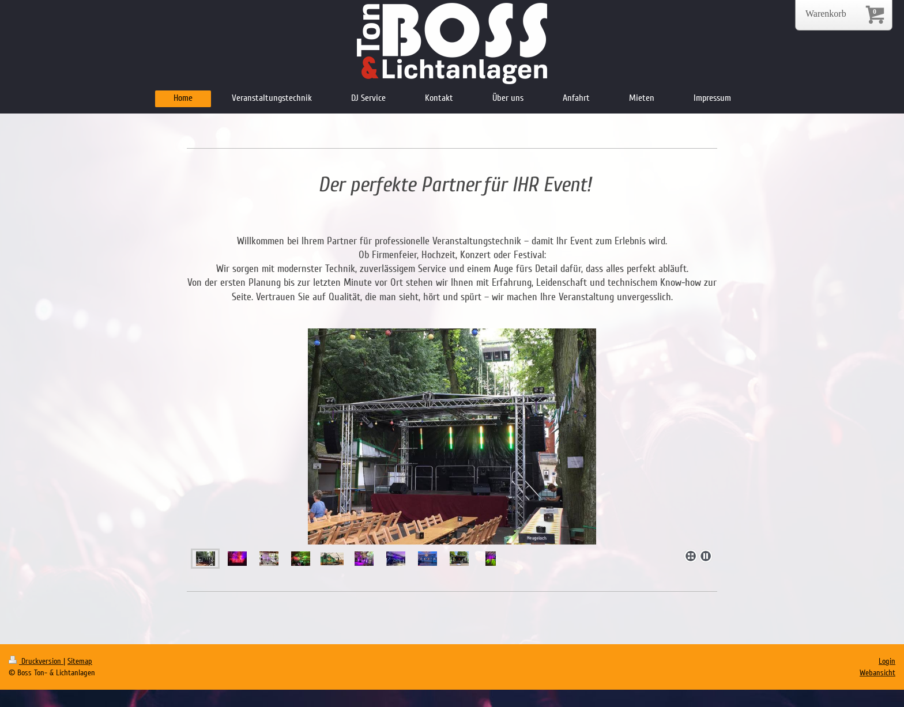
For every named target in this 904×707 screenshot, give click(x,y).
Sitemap (79, 661)
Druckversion (36, 661)
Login (887, 661)
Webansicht (877, 673)
